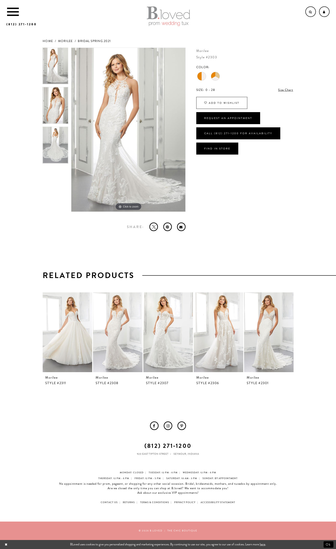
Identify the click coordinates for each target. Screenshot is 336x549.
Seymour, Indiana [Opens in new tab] (186, 454)
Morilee (65, 41)
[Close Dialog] (6, 544)
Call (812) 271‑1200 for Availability (238, 133)
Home (48, 41)
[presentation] (67, 332)
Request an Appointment (228, 118)
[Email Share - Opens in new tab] (181, 227)
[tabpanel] (55, 67)
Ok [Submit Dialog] (329, 544)
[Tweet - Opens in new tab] (153, 227)
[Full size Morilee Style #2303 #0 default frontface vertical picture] (128, 130)
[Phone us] (21, 24)
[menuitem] (154, 425)
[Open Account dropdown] (324, 11)
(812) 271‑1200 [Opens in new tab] (167, 445)
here (262, 544)
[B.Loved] (168, 16)
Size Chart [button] (285, 90)
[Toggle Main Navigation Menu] (13, 11)
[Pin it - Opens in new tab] (167, 227)
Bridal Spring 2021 (94, 41)
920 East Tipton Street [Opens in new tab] (152, 454)
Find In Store (217, 148)
